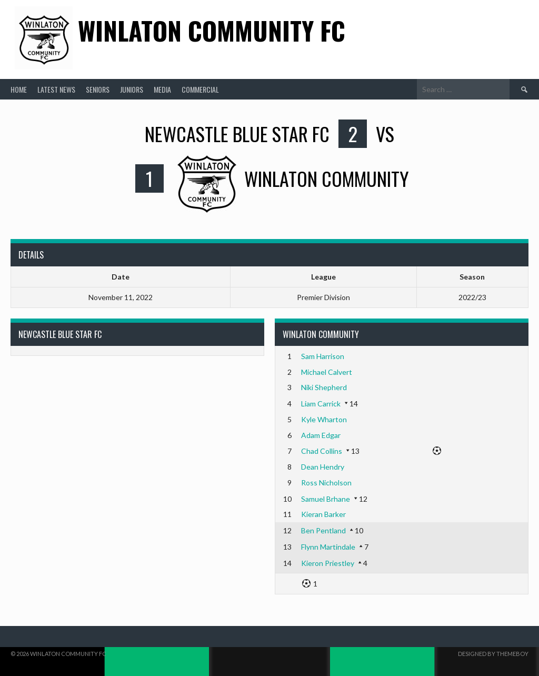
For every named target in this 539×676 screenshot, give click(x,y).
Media (162, 89)
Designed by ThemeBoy (493, 653)
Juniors (131, 89)
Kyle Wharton (324, 419)
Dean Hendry (322, 466)
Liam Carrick (321, 403)
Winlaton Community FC (211, 30)
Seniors (97, 89)
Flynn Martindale (328, 546)
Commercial (200, 89)
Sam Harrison (322, 356)
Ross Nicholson (326, 482)
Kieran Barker (323, 514)
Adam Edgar (321, 435)
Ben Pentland (323, 530)
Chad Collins (321, 450)
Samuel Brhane (325, 498)
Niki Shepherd (324, 387)
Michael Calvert (326, 371)
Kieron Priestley (327, 563)
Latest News (56, 89)
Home (19, 89)
